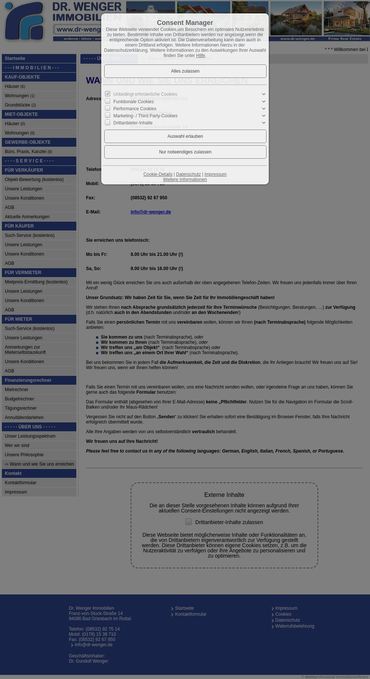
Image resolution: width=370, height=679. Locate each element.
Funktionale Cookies (134, 101)
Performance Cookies (135, 108)
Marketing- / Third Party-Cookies (146, 115)
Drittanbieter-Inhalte (133, 123)
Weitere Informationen (185, 179)
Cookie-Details (157, 174)
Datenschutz (188, 174)
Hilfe (200, 55)
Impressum (215, 174)
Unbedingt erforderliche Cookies (145, 94)
